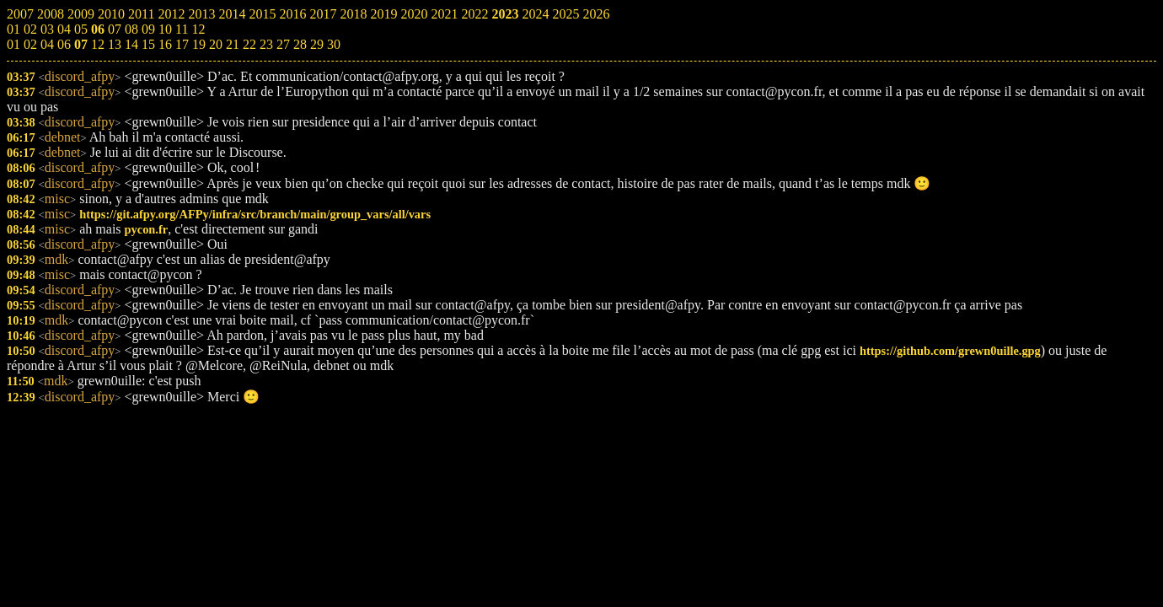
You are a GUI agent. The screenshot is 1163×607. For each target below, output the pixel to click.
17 (182, 44)
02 (30, 44)
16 (165, 44)
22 (249, 44)
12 (98, 44)
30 (333, 44)
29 (317, 44)
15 (148, 44)
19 (199, 44)
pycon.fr (147, 229)
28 (300, 44)
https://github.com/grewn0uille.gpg (950, 350)
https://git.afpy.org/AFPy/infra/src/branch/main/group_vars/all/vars (255, 214)
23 (266, 44)
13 (114, 44)
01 (13, 44)
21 (232, 44)
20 (215, 44)
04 (47, 44)
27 (283, 44)
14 (131, 44)
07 (81, 44)
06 (64, 44)
